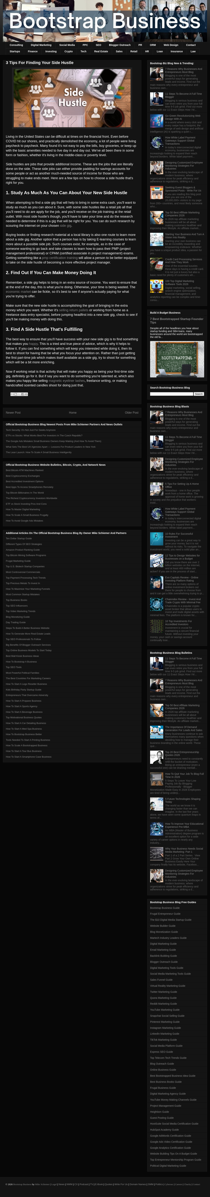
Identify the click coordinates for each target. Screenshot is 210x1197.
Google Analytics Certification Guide (170, 1147)
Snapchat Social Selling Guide (167, 1015)
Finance (33, 51)
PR (140, 45)
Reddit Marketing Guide (163, 1003)
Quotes (108, 1184)
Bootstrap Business (22, 1184)
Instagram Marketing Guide (165, 1027)
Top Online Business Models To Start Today (28, 650)
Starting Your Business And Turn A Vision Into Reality (184, 236)
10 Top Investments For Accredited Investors (178, 623)
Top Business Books (16, 600)
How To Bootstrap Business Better (24, 734)
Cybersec (169, 1184)
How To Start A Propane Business (23, 700)
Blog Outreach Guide (162, 1063)
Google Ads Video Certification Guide (171, 1141)
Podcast (84, 1184)
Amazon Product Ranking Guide (23, 549)
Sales (119, 51)
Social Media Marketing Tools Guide (170, 973)
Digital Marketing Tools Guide (166, 967)
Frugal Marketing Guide (18, 561)
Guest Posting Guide (162, 1117)
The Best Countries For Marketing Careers (28, 678)
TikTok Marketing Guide (163, 1039)
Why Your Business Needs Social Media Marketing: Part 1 (184, 850)
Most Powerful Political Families (22, 672)
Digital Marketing (41, 45)
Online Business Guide (163, 1069)
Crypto (68, 51)
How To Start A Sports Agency (21, 706)
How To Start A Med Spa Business (24, 728)
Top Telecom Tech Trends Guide (168, 1057)
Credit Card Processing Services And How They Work (183, 261)
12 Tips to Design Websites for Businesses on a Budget (182, 557)
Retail (133, 51)
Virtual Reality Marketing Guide (167, 985)
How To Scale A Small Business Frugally (27, 515)
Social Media (67, 45)
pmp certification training (60, 258)
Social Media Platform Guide (166, 1045)
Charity (187, 1184)
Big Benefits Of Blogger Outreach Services (28, 644)
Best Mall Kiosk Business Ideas (22, 656)
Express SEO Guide (161, 1051)
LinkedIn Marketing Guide (164, 1033)
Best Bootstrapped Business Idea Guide (172, 1075)
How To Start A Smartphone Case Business (28, 756)
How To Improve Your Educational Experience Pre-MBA (184, 825)
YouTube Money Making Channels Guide (173, 1099)
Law (193, 51)
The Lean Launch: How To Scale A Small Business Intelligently (39, 452)
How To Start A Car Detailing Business (26, 723)
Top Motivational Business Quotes (24, 717)
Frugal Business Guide (163, 1087)
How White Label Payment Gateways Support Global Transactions (180, 140)
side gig (65, 225)
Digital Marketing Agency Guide (168, 1093)
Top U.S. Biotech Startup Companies (25, 566)
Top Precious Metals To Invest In (23, 583)
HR (147, 51)
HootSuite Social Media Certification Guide (174, 1123)
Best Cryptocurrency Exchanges (23, 476)
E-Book (99, 1184)
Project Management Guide (165, 1105)
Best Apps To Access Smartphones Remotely (29, 487)
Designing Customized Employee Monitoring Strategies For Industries (184, 165)
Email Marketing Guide (163, 949)
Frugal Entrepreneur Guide (165, 913)
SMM (150, 1184)
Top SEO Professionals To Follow (23, 639)
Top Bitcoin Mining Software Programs (26, 555)
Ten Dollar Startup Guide (19, 538)
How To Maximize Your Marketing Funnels (28, 589)
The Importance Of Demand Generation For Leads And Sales (183, 729)
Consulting (16, 45)
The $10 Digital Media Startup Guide (170, 919)
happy (33, 344)
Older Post (131, 412)
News (62, 1184)
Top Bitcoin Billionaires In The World (25, 492)
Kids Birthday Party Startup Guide (23, 689)
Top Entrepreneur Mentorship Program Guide (175, 1159)
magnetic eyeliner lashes (67, 381)
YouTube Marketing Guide (165, 1009)
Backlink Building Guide (163, 955)
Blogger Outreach (120, 45)
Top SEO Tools (14, 667)
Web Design (171, 45)
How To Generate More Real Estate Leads (28, 633)
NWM (69, 1184)
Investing (51, 51)
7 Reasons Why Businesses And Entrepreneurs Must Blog (183, 70)
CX (76, 1184)
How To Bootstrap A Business (21, 661)
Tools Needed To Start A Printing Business (28, 740)
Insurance (177, 51)
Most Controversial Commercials (23, 572)
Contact (191, 45)
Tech (83, 51)
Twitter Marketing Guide (163, 991)
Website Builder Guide (162, 925)
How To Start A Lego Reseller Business (26, 684)
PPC (85, 45)
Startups (15, 51)
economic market (18, 291)
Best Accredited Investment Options (24, 481)
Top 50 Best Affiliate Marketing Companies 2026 (182, 214)
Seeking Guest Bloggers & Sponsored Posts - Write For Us (183, 189)
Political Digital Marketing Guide (168, 1165)
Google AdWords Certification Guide (170, 1135)
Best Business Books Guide (166, 1081)
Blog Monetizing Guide (18, 617)
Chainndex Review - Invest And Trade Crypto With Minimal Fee (183, 601)
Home (73, 412)
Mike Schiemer (42, 1184)
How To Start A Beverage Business (24, 712)
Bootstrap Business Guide (165, 907)
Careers (178, 1184)
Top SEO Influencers (17, 605)
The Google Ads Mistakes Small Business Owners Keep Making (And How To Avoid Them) (53, 441)
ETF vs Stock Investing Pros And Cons (26, 503)
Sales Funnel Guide (161, 979)
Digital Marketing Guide (163, 943)
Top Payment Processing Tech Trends (26, 577)
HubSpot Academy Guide (164, 1129)
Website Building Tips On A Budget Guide (173, 1153)
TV (91, 1184)
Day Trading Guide (16, 622)
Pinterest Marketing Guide (165, 1021)
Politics (159, 1184)
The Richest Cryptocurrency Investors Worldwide (31, 498)
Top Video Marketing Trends (20, 611)
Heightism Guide (159, 1111)
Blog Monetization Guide (164, 931)
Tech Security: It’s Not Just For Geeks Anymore (31, 430)
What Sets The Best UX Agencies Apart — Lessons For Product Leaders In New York (51, 446)
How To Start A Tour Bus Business (24, 751)
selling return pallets (73, 310)
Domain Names (138, 1184)
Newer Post (13, 412)
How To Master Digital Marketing (23, 509)
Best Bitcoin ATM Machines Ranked (24, 470)
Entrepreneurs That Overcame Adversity (27, 695)
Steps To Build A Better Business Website (27, 628)
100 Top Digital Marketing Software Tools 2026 (179, 283)
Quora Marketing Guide (163, 997)
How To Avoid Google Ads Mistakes (24, 520)
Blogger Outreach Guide (164, 961)
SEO (98, 45)
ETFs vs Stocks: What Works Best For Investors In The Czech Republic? (44, 435)
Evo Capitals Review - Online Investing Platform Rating (181, 579)
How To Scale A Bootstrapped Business (26, 745)
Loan (160, 51)
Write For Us (121, 1184)
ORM (153, 45)
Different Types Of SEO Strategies (24, 544)
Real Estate (101, 51)
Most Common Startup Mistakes (23, 594)
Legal (54, 1184)
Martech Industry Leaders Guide (168, 937)
